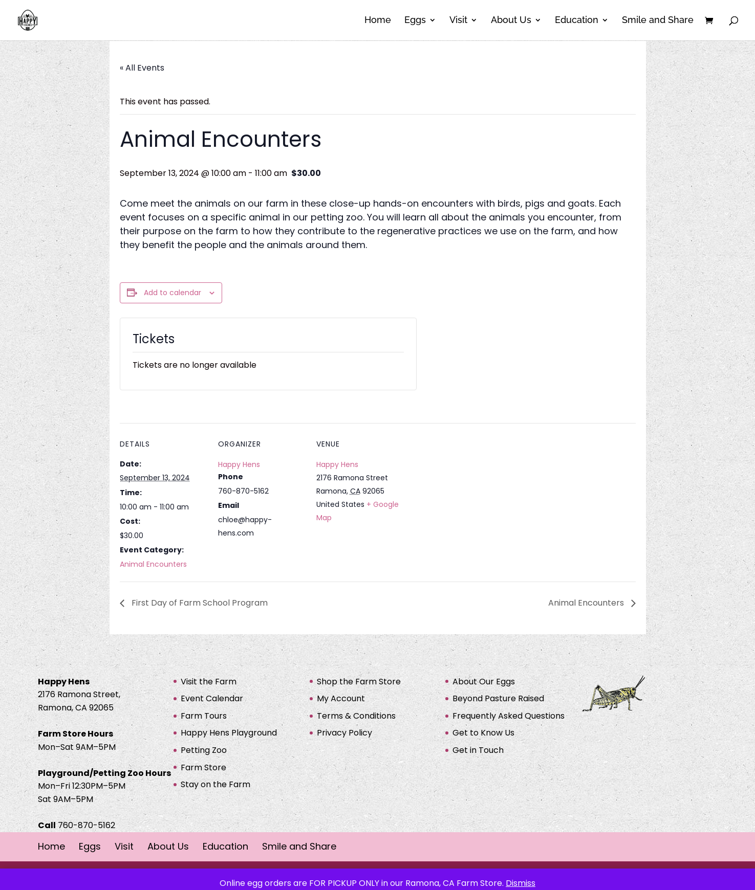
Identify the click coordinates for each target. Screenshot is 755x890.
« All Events (142, 68)
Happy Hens (239, 464)
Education (576, 21)
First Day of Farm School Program (199, 603)
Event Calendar (212, 698)
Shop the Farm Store (359, 681)
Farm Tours (204, 716)
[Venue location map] (469, 493)
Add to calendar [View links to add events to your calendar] (172, 292)
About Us (511, 21)
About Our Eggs (483, 681)
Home (377, 21)
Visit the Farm (208, 681)
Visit (458, 21)
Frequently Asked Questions (508, 716)
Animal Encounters (153, 564)
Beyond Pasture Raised (498, 698)
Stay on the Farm (215, 784)
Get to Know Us (483, 733)
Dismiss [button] (520, 883)
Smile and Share (658, 21)
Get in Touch (478, 750)
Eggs (415, 21)
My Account (341, 698)
